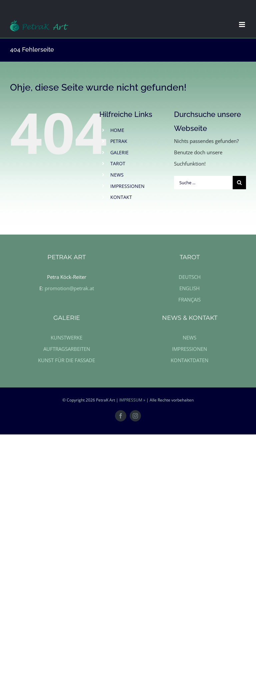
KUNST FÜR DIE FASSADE (66, 360)
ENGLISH (189, 288)
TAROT (117, 163)
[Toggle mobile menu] (242, 24)
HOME (117, 130)
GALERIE (119, 152)
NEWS (117, 175)
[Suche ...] (203, 182)
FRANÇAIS (189, 299)
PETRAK (118, 141)
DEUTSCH (190, 277)
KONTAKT (121, 197)
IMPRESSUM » (132, 400)
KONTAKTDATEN (189, 360)
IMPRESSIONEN (127, 186)
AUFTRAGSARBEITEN (66, 348)
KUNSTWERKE (66, 337)
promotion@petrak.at (69, 288)
